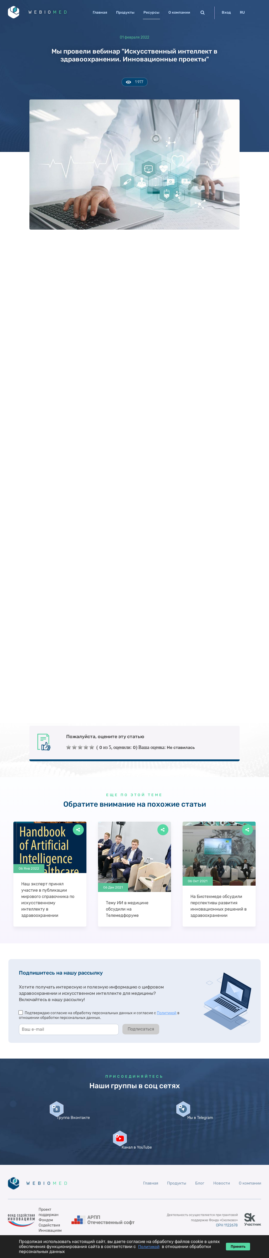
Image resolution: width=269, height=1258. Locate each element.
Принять (238, 1247)
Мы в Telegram (134, 1130)
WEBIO (53, 13)
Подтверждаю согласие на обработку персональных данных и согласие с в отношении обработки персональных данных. (99, 1017)
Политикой (167, 1015)
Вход (226, 12)
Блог (197, 1169)
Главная (100, 12)
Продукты (125, 12)
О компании (179, 12)
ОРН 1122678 (225, 1211)
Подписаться (141, 1030)
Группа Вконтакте (50, 1130)
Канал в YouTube (219, 1130)
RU (242, 12)
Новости (219, 1169)
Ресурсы (151, 12)
